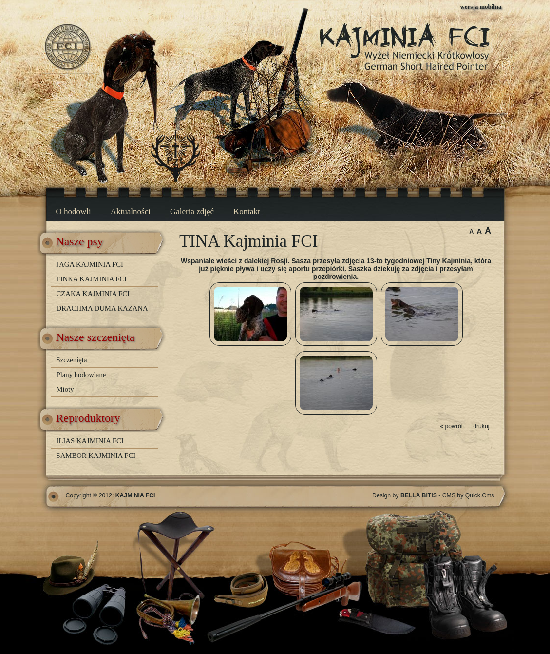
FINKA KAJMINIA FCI (92, 279)
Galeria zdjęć (192, 211)
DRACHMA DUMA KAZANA (102, 308)
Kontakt (246, 211)
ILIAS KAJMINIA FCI (90, 441)
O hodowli (73, 211)
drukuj (481, 426)
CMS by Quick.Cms (468, 495)
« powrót (451, 426)
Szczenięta (72, 360)
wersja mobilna (481, 6)
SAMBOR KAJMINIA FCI (96, 455)
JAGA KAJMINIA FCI (90, 264)
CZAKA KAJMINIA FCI (93, 293)
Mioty (65, 389)
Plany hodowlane (81, 374)
